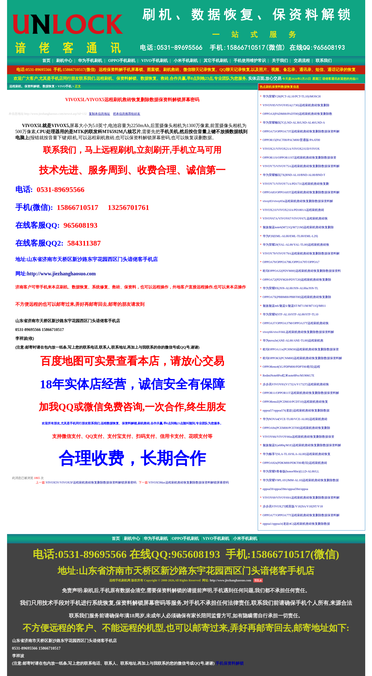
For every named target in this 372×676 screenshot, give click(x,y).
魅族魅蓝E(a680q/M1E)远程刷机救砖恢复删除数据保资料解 (301, 445)
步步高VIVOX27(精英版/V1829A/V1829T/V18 (292, 506)
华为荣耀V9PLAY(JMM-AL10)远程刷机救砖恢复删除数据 (300, 480)
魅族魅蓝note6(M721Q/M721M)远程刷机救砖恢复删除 (298, 227)
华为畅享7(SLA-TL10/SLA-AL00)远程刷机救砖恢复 (296, 454)
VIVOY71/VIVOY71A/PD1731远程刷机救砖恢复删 (295, 183)
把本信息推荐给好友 (126, 114)
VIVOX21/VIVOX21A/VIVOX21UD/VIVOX (291, 149)
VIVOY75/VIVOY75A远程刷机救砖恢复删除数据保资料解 (301, 166)
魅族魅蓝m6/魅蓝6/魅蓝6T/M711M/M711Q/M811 (294, 306)
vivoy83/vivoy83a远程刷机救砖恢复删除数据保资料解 (297, 201)
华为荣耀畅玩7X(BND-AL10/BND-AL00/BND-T (293, 175)
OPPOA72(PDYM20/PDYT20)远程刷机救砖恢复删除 (296, 279)
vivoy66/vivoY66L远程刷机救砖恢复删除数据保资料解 (298, 332)
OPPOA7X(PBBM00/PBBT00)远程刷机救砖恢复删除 (296, 297)
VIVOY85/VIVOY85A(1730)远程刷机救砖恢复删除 (295, 105)
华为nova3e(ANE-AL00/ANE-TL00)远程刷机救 (293, 340)
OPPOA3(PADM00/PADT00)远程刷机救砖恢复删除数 (297, 114)
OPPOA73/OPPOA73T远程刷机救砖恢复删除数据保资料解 (301, 131)
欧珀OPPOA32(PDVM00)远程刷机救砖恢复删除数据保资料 (301, 271)
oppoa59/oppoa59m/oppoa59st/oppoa (285, 489)
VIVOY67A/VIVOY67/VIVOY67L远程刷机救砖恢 (295, 218)
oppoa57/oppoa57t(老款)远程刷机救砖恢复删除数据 (295, 410)
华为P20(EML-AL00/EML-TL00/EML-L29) (290, 236)
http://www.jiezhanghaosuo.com (61, 273)
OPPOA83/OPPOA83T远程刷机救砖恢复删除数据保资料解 (301, 192)
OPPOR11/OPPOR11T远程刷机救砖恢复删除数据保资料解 (300, 393)
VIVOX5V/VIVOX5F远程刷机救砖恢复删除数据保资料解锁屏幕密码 (91, 482)
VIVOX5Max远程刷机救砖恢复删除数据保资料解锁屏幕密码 (188, 482)
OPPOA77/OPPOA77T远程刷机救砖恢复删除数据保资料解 (301, 515)
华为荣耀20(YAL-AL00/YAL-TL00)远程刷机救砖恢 (295, 244)
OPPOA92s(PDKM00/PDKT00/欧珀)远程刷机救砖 (294, 463)
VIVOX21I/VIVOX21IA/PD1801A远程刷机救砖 (293, 210)
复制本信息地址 (99, 114)
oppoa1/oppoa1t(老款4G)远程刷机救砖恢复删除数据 (296, 523)
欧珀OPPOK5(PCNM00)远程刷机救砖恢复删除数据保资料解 (302, 358)
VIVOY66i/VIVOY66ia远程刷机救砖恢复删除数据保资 (298, 436)
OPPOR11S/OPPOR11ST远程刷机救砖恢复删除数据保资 (299, 157)
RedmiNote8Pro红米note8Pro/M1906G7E (288, 375)
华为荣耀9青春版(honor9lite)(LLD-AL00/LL (290, 471)
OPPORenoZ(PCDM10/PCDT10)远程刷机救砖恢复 (295, 401)
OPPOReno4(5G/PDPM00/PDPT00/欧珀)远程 (291, 366)
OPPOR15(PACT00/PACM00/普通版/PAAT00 (291, 140)
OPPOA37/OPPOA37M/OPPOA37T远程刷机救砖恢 (295, 323)
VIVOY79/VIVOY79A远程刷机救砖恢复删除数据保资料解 (301, 253)
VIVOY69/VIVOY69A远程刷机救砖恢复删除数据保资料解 (301, 497)
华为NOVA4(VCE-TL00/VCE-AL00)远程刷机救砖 (294, 419)
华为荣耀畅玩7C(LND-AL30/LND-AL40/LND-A (293, 122)
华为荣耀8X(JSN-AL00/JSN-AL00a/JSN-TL (290, 288)
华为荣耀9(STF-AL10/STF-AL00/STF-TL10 (290, 314)
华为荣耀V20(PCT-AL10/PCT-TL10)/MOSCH (291, 96)
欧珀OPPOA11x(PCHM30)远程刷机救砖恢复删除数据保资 (300, 349)
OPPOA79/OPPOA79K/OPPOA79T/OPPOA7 (290, 262)
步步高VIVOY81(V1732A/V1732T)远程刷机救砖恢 (295, 384)
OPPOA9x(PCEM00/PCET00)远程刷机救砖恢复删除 (296, 428)
